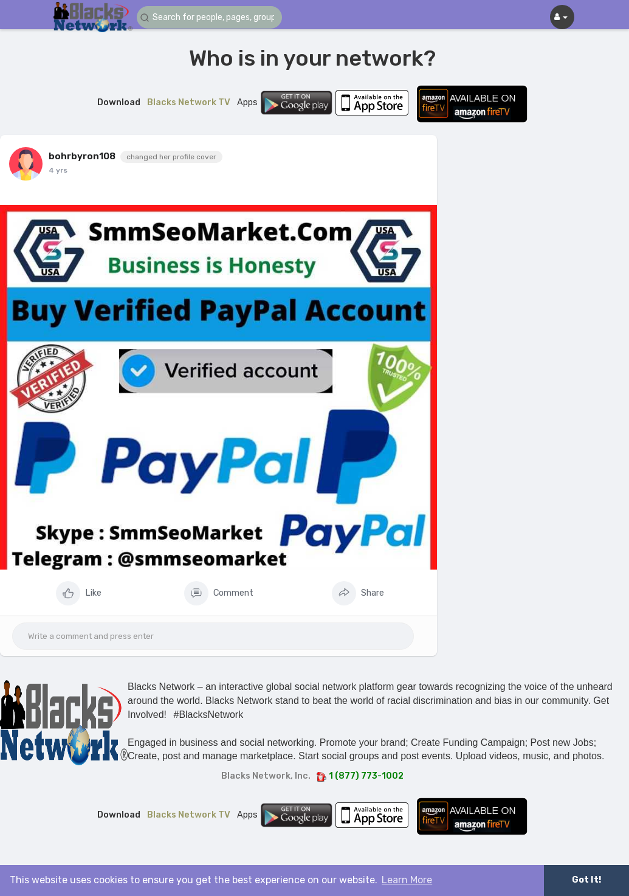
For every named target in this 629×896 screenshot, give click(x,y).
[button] (209, 17)
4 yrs (58, 170)
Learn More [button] (407, 880)
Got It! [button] (586, 880)
